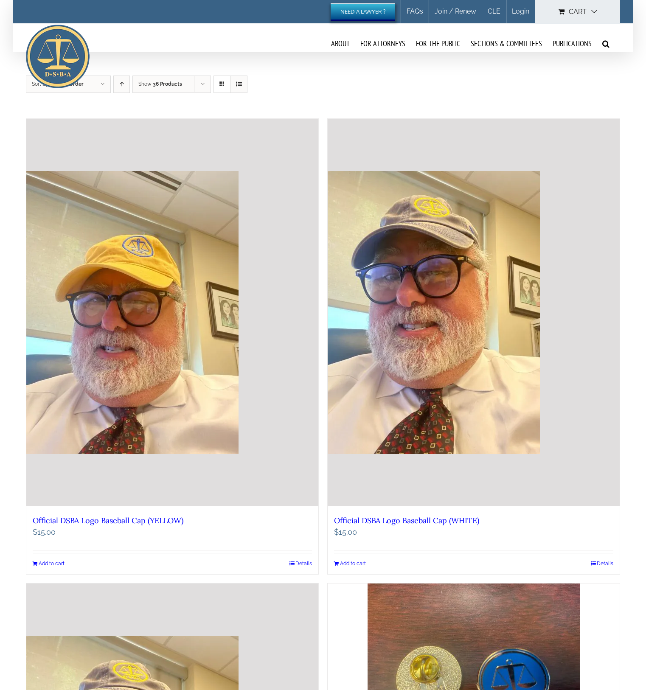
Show (160, 84)
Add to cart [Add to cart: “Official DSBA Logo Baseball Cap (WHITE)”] (353, 565)
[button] (605, 43)
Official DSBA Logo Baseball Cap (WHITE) (406, 522)
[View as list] (238, 84)
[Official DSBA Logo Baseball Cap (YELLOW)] (172, 313)
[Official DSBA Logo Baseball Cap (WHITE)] (474, 313)
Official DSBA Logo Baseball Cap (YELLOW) (108, 522)
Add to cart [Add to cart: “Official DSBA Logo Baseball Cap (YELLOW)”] (52, 565)
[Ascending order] (121, 84)
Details (303, 565)
